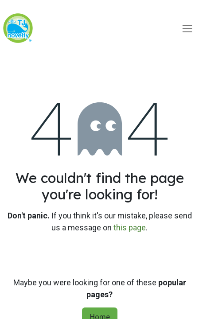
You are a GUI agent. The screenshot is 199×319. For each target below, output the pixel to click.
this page (129, 227)
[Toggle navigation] (187, 28)
